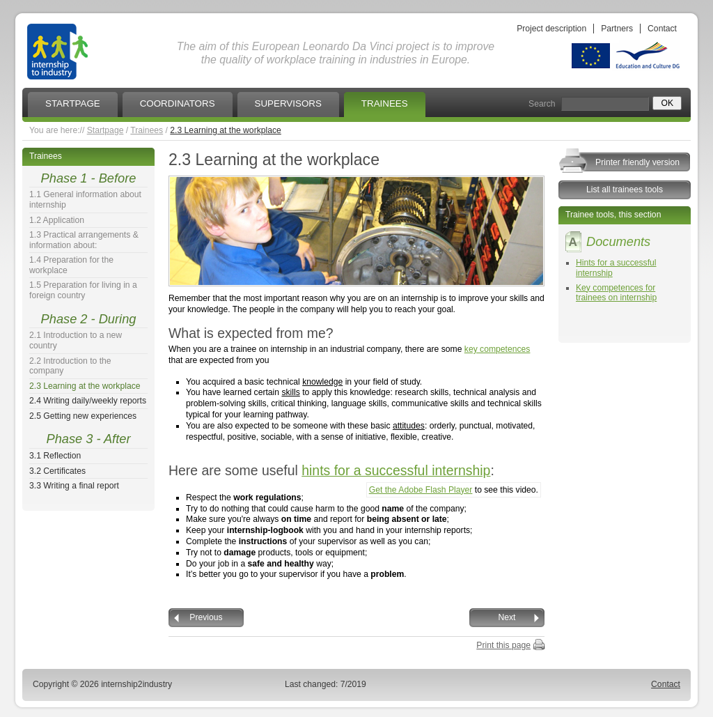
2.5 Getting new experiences (82, 416)
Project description (551, 28)
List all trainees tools (624, 189)
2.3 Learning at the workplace (225, 130)
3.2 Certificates (57, 471)
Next (507, 617)
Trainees (146, 130)
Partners (617, 28)
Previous (205, 617)
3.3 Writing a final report (74, 486)
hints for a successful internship (395, 470)
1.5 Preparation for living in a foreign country (83, 290)
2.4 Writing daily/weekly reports (87, 401)
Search (542, 104)
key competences (497, 349)
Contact (662, 28)
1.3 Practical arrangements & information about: (84, 240)
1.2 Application (56, 220)
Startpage (105, 130)
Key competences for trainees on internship (616, 293)
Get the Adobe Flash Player (421, 490)
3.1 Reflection (55, 456)
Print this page (503, 645)
